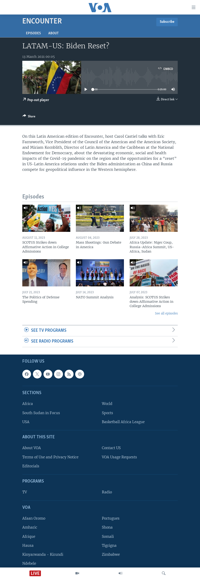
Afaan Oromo (33, 518)
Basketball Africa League (123, 421)
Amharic (29, 527)
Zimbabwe (111, 554)
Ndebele (29, 563)
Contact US (111, 448)
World (107, 404)
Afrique (28, 536)
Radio (107, 492)
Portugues (111, 518)
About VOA (31, 448)
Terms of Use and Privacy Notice (50, 457)
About (53, 33)
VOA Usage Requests (119, 457)
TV (24, 492)
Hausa (28, 545)
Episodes (33, 33)
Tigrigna (109, 545)
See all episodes (166, 313)
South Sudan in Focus (41, 412)
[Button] (29, 117)
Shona (107, 527)
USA (25, 421)
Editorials (30, 466)
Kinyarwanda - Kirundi (42, 554)
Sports (107, 412)
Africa (27, 404)
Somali (108, 536)
